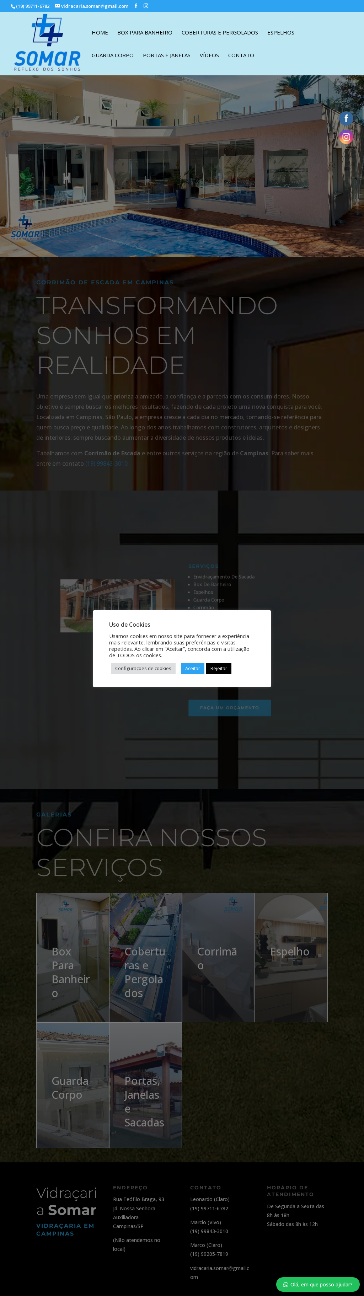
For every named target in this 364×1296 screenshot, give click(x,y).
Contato (241, 56)
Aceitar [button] (192, 668)
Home (100, 33)
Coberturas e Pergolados (220, 33)
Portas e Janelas (167, 56)
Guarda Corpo (113, 56)
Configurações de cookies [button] (143, 668)
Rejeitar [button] (218, 668)
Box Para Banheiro (144, 33)
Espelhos (280, 33)
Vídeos (209, 56)
